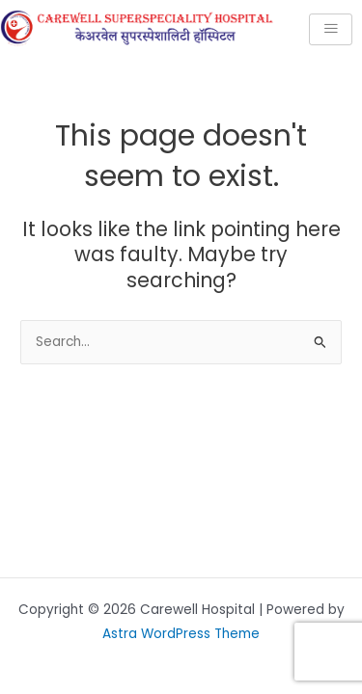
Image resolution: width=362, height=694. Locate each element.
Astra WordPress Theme (181, 634)
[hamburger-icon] (330, 29)
